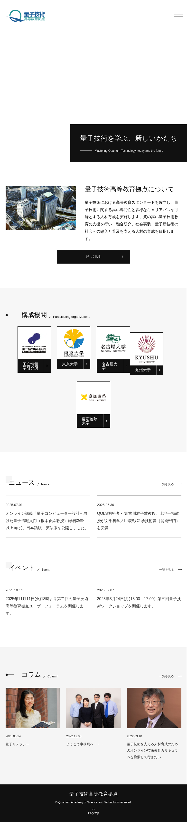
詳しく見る (93, 257)
